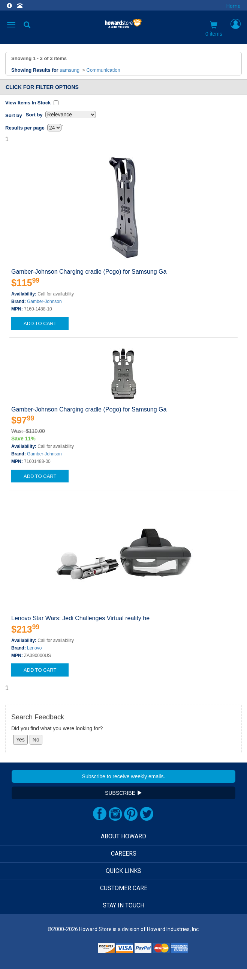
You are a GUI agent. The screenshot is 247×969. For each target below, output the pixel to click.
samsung (69, 70)
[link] (77, 950)
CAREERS (123, 853)
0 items (213, 29)
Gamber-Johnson (44, 301)
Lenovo (34, 648)
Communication (103, 70)
